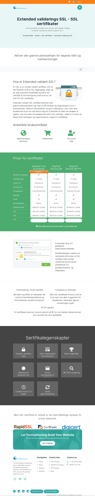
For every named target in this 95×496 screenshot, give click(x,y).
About (41, 465)
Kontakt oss (36, 491)
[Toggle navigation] (81, 69)
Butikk (37, 35)
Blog (52, 471)
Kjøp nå (39, 220)
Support (41, 468)
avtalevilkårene (51, 491)
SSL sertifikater (47, 35)
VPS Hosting (55, 468)
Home (41, 461)
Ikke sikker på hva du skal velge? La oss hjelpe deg (56, 226)
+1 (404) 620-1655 (76, 461)
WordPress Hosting (57, 465)
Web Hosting (55, 461)
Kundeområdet (28, 35)
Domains (41, 471)
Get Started (47, 443)
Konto (79, 2)
